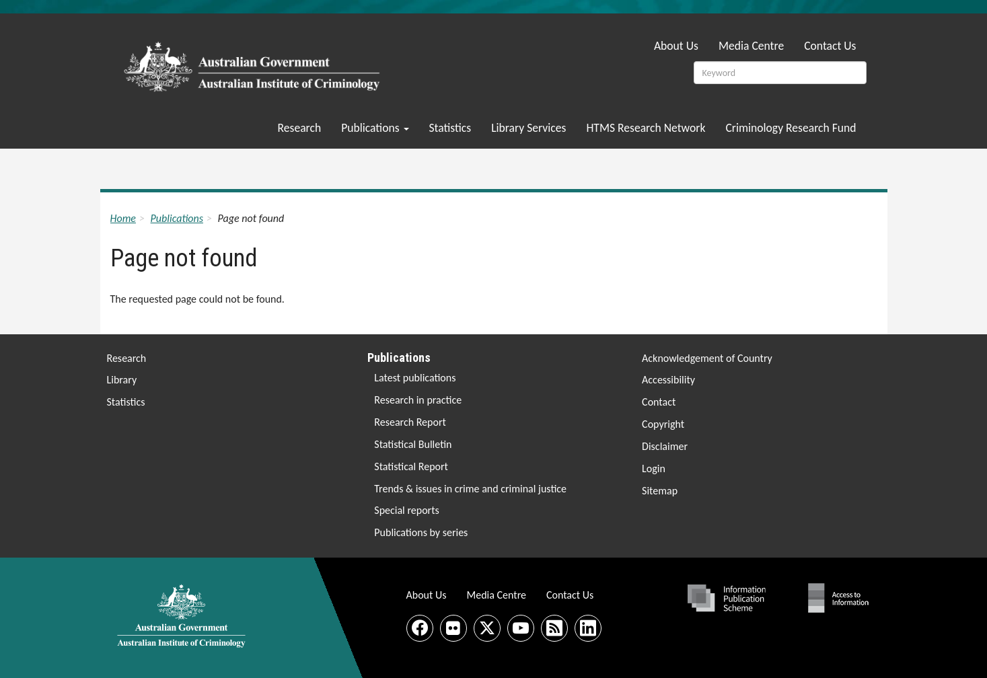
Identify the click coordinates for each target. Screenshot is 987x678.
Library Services (528, 127)
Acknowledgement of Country (707, 358)
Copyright (663, 424)
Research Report (410, 422)
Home (123, 218)
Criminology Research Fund (790, 127)
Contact (658, 402)
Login (653, 468)
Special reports (406, 510)
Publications (374, 127)
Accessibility (668, 379)
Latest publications (414, 377)
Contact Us (830, 45)
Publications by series (421, 532)
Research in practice (418, 399)
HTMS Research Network (645, 127)
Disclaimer (665, 446)
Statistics (450, 127)
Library (122, 379)
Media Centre (751, 45)
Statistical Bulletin (412, 444)
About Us (676, 45)
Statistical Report (411, 466)
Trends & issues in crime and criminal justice (470, 488)
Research (300, 127)
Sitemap (660, 490)
